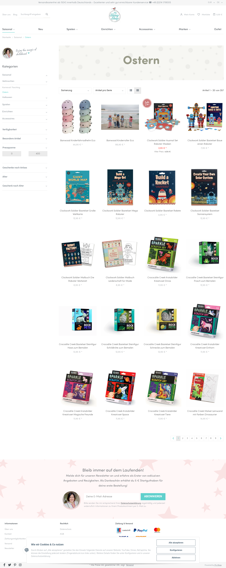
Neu (40, 29)
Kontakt (8, 534)
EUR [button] (210, 2)
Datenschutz (65, 529)
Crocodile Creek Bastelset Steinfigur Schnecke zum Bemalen (162, 346)
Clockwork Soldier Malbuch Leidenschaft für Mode (120, 279)
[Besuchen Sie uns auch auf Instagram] (20, 565)
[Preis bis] (38, 153)
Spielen (6, 104)
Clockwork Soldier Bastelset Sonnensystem (205, 212)
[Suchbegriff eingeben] (31, 14)
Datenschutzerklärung (131, 503)
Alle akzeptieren (175, 543)
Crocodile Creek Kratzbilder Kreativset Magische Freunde (78, 413)
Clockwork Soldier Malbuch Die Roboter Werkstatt (77, 279)
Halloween (7, 97)
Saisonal (6, 75)
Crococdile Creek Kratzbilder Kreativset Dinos (162, 279)
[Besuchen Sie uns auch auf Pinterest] (15, 565)
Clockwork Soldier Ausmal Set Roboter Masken (162, 142)
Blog (15, 15)
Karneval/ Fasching (11, 88)
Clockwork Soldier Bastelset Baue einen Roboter (205, 142)
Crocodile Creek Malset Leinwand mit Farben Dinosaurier (205, 413)
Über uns (6, 15)
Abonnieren (153, 496)
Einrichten (7, 112)
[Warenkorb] (217, 15)
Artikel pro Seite (103, 90)
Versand (130, 565)
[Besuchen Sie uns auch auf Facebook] (4, 565)
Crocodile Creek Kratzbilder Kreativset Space (120, 413)
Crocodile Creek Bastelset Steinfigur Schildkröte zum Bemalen (120, 346)
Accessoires (8, 119)
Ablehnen (176, 558)
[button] (187, 15)
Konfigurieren (176, 550)
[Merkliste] (203, 15)
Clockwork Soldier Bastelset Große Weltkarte (78, 212)
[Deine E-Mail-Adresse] (111, 496)
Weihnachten (8, 81)
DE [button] (218, 2)
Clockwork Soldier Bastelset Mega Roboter (120, 212)
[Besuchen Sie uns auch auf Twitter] (10, 565)
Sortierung (66, 90)
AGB (62, 534)
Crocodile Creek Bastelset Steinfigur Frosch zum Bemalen (205, 279)
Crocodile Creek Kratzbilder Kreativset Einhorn (204, 346)
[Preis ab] (11, 153)
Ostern (5, 92)
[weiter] (221, 438)
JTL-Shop (218, 565)
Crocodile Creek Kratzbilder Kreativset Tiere (162, 413)
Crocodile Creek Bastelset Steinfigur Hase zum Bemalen (77, 346)
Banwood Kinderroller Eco (120, 140)
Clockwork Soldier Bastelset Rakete (162, 211)
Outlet (217, 29)
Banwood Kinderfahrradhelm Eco (77, 140)
